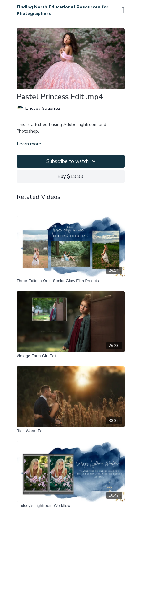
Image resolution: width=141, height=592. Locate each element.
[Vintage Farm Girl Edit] (71, 356)
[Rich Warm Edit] (71, 431)
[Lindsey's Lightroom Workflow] (71, 506)
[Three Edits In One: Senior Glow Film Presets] (71, 281)
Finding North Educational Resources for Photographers (63, 10)
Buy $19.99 (70, 176)
